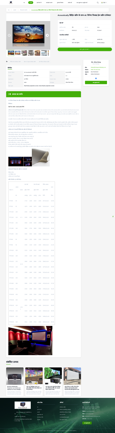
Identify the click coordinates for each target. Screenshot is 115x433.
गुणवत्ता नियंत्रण (60, 2)
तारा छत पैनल (62, 414)
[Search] (97, 2)
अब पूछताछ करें (96, 82)
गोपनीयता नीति (40, 417)
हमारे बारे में (39, 2)
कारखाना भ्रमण (49, 2)
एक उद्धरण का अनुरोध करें (82, 2)
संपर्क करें (70, 2)
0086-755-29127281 (95, 69)
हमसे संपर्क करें (40, 414)
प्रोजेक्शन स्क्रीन (63, 407)
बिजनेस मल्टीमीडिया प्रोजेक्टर (65, 409)
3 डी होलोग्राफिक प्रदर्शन (64, 417)
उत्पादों (30, 2)
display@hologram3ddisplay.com (98, 67)
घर (24, 2)
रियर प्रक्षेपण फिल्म (63, 419)
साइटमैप (38, 419)
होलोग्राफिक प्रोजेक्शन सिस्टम (65, 412)
